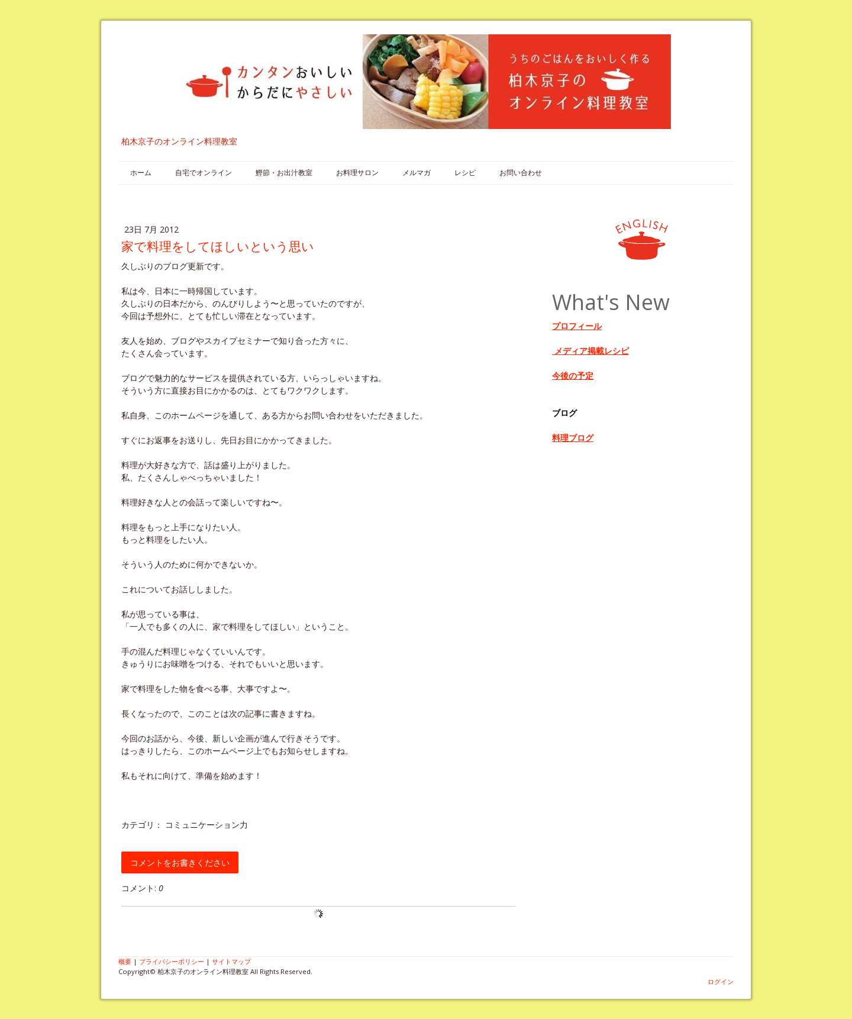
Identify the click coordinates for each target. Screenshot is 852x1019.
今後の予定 (572, 375)
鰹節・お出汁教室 (284, 172)
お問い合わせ (520, 172)
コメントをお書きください (180, 862)
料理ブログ (572, 437)
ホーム (140, 172)
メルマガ (416, 172)
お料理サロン (357, 172)
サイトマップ (231, 961)
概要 (124, 961)
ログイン (721, 981)
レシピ (465, 172)
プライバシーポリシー (171, 961)
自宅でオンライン (203, 172)
